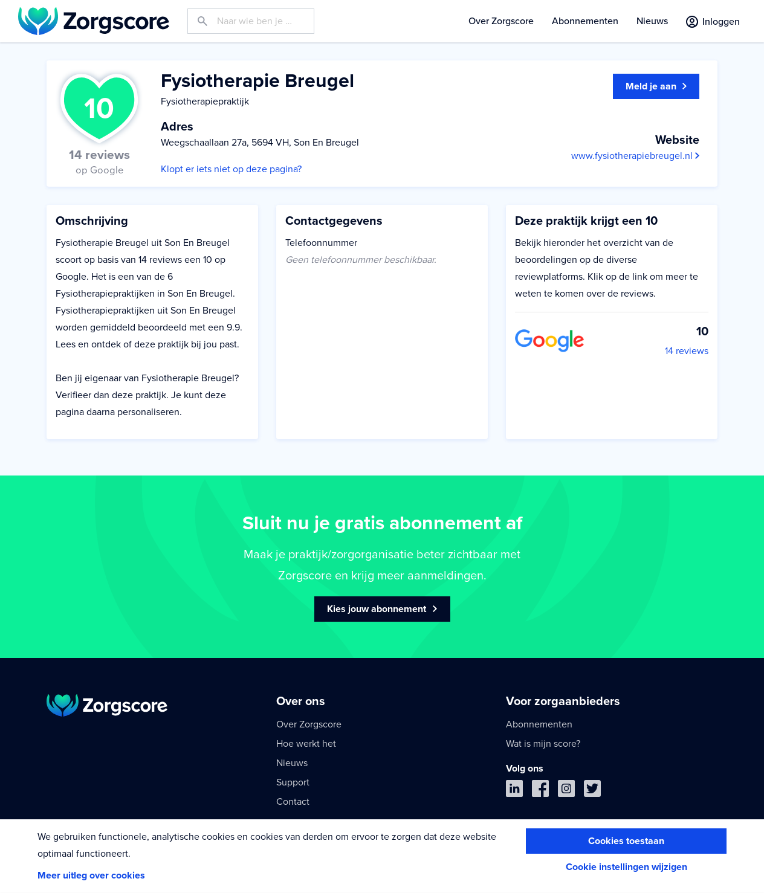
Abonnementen (585, 21)
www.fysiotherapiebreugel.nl (635, 156)
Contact (292, 802)
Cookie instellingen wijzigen (626, 867)
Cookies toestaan (626, 841)
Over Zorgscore (501, 21)
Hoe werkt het (306, 744)
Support (292, 782)
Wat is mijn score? (543, 744)
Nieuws (652, 21)
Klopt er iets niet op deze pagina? (231, 169)
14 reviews (686, 351)
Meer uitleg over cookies (91, 875)
